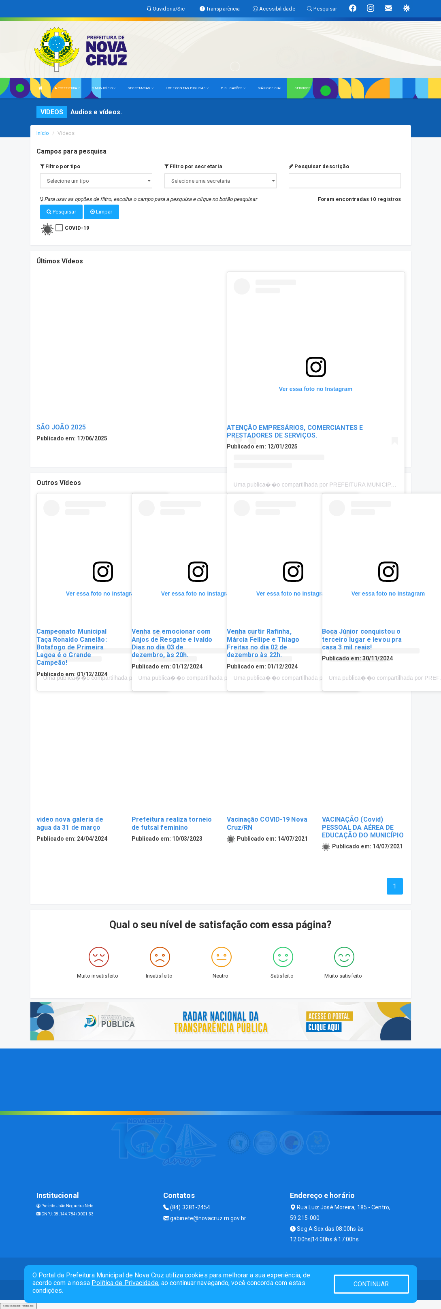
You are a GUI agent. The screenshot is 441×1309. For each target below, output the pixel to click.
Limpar (101, 212)
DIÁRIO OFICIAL (270, 88)
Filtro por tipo (60, 166)
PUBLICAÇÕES (233, 88)
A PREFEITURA (67, 88)
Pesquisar (61, 212)
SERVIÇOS (302, 88)
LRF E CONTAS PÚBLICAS (187, 88)
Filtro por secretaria (193, 166)
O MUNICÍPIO (103, 88)
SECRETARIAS (140, 88)
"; (220, 180)
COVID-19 (77, 227)
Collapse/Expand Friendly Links (18, 1305)
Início (42, 133)
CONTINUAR (371, 1284)
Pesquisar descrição (319, 166)
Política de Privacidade (125, 1283)
